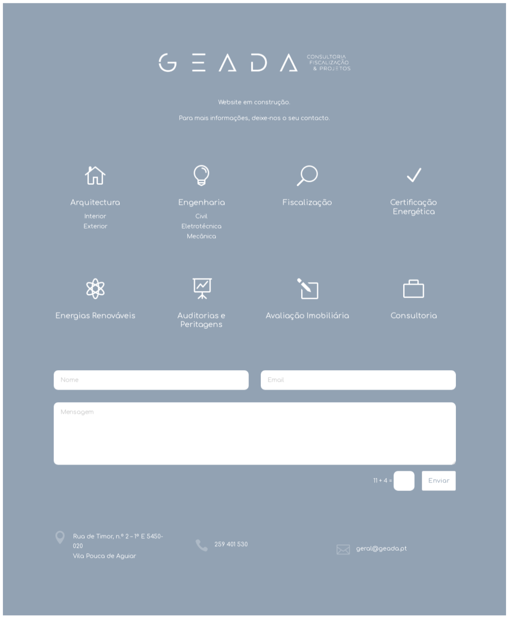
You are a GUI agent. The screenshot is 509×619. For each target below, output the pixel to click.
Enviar (438, 480)
